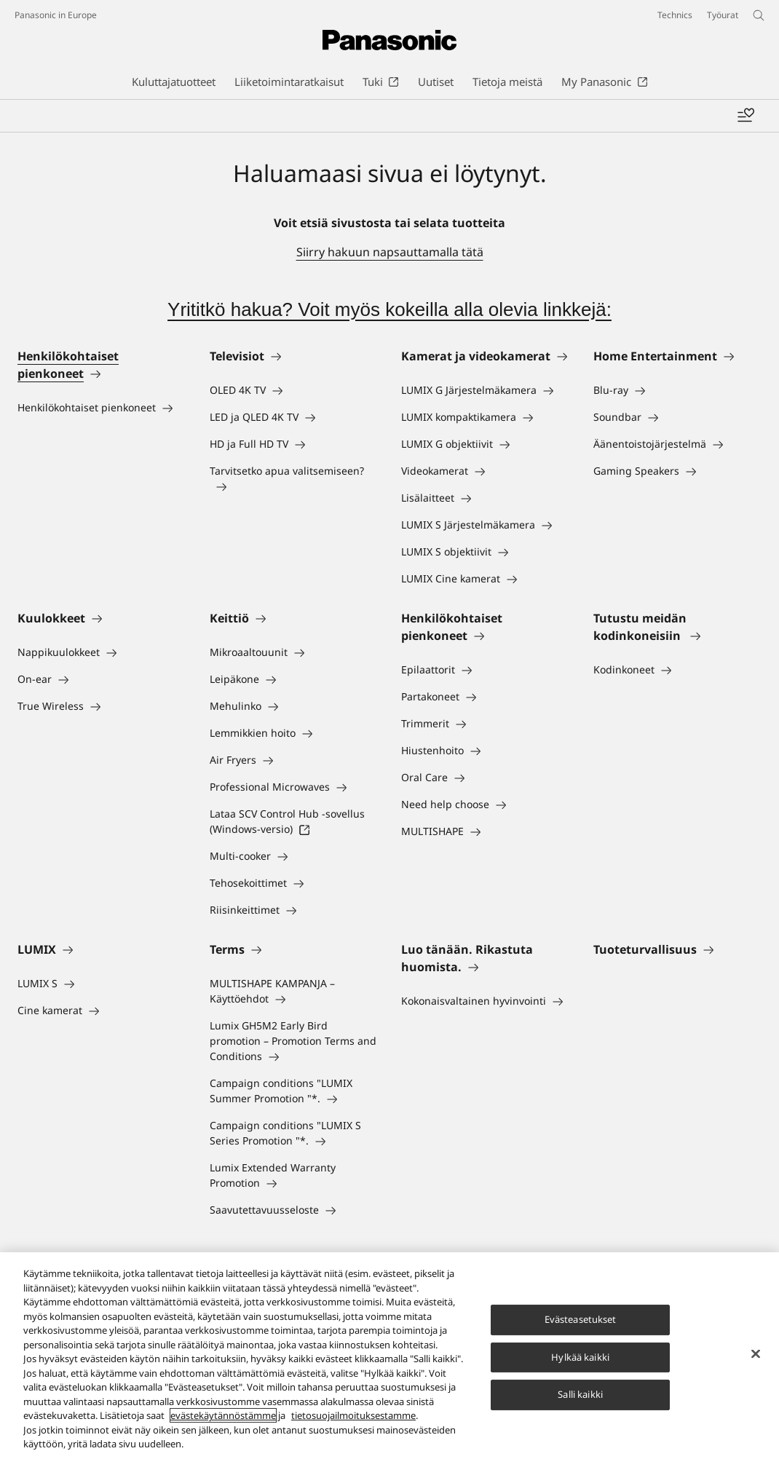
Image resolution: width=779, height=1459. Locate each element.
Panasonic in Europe (56, 15)
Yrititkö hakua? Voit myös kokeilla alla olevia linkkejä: (389, 309)
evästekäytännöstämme (223, 1417)
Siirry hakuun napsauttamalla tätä (389, 252)
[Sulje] (756, 1356)
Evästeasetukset (581, 1320)
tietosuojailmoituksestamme (353, 1417)
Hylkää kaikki (580, 1358)
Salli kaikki (580, 1396)
